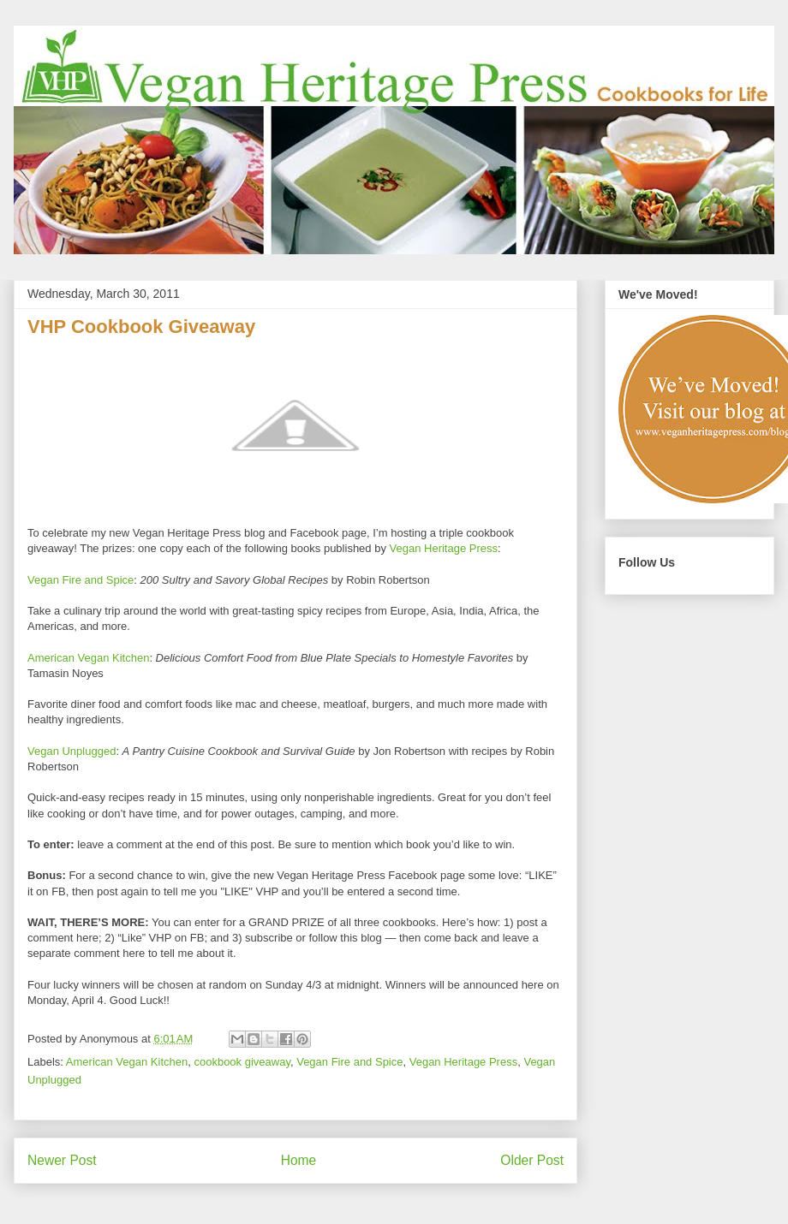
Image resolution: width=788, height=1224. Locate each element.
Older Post (532, 1160)
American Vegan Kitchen (88, 657)
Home (299, 1160)
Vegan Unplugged (71, 751)
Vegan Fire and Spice (80, 579)
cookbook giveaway (242, 1061)
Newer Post (62, 1160)
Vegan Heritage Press (444, 548)
